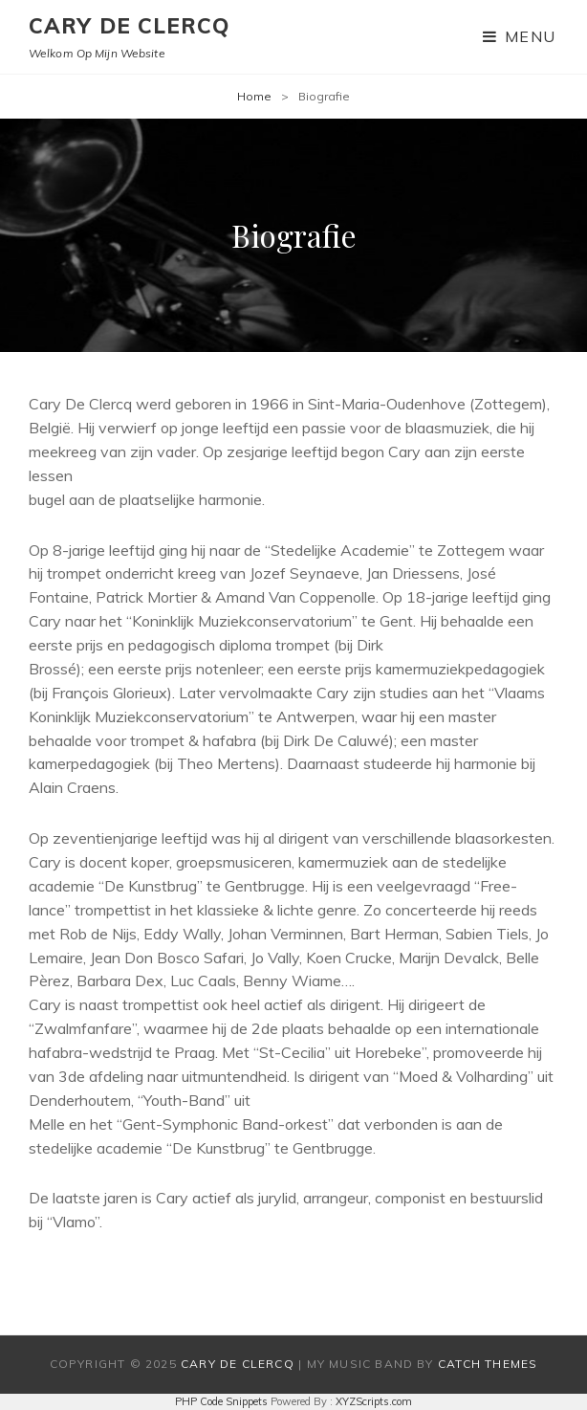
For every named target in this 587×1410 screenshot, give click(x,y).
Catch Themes (487, 1363)
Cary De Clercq (129, 25)
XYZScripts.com (374, 1401)
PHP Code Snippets (221, 1401)
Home (254, 96)
